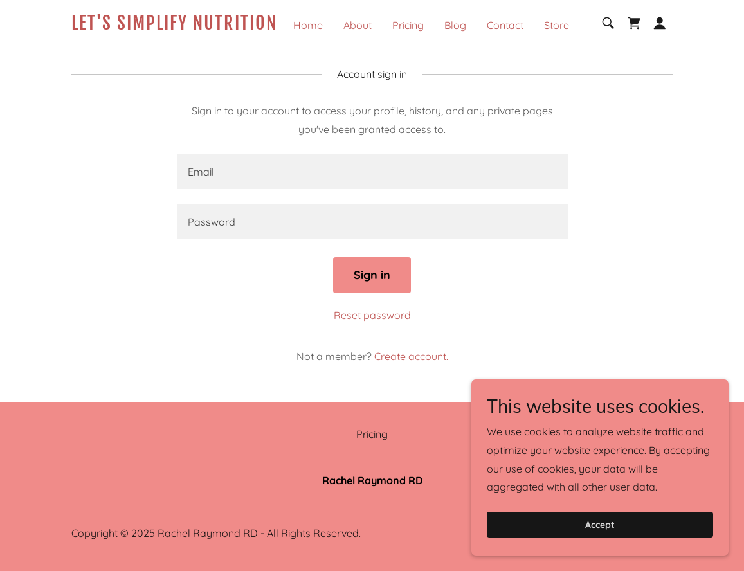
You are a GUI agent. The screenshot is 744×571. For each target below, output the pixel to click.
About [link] (357, 25)
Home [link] (308, 25)
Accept (600, 524)
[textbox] (372, 171)
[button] (660, 23)
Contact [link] (505, 25)
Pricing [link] (408, 25)
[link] (176, 25)
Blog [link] (455, 25)
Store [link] (556, 25)
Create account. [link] (411, 356)
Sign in (372, 274)
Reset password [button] (372, 315)
